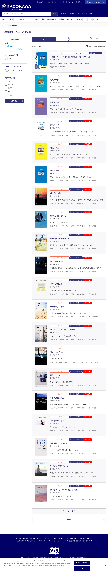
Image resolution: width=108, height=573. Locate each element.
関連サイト (71, 2)
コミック (29, 19)
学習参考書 (51, 19)
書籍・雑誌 (11, 84)
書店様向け (62, 540)
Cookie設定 (68, 542)
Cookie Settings (81, 563)
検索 (54, 14)
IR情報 (25, 540)
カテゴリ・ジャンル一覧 (46, 2)
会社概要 (18, 540)
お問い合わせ (34, 542)
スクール (95, 19)
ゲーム (85, 19)
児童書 (43, 19)
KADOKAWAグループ (84, 540)
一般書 (36, 19)
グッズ (90, 19)
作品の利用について (22, 542)
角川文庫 (7, 59)
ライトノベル (19, 19)
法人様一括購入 (71, 540)
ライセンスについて (51, 540)
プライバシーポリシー (46, 542)
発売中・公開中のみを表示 (97, 48)
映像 (79, 19)
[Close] (105, 565)
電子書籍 (10, 88)
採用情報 (31, 540)
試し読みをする (95, 54)
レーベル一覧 (60, 2)
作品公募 (80, 2)
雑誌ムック (71, 19)
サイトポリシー (58, 542)
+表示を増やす (20, 49)
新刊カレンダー (74, 14)
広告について (39, 540)
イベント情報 (87, 14)
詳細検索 (63, 14)
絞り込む (14, 101)
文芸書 (3, 19)
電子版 (87, 77)
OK (82, 568)
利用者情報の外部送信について (82, 542)
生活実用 (61, 19)
